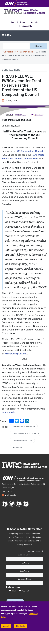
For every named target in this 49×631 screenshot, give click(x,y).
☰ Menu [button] (7, 35)
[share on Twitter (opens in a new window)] (16, 421)
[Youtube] (19, 504)
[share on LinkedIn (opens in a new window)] (27, 421)
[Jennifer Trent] (30, 158)
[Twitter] (12, 504)
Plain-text (25, 590)
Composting (17, 447)
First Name (24, 562)
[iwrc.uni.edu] (8, 412)
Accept (6, 626)
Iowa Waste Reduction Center (14, 52)
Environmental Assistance (23, 426)
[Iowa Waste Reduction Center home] (24, 465)
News (22, 22)
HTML (13, 590)
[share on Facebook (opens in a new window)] (22, 421)
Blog (13, 22)
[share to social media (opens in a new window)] (11, 421)
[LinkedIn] (26, 504)
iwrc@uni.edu (10, 495)
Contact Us (27, 26)
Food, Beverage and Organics (25, 433)
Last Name (24, 570)
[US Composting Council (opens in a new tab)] (30, 151)
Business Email (24, 554)
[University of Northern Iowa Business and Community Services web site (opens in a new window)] (23, 478)
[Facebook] (5, 504)
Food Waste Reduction (22, 440)
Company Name (24, 578)
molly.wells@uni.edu (16, 353)
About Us (34, 22)
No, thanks (20, 626)
